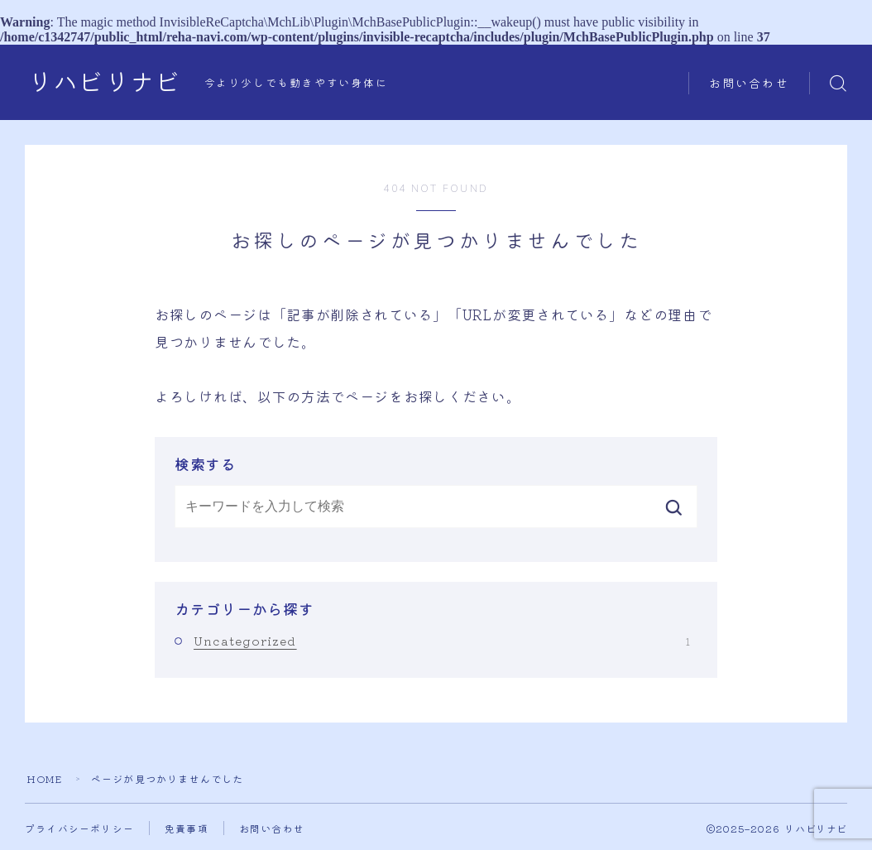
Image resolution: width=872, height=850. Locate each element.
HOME (44, 778)
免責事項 (186, 828)
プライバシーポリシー (79, 828)
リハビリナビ (104, 83)
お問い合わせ (749, 84)
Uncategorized (442, 640)
